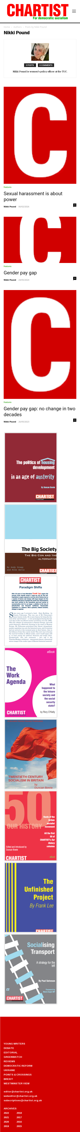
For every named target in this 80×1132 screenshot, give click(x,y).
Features (7, 187)
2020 (6, 1121)
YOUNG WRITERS (14, 1043)
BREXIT (8, 1079)
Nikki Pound (10, 206)
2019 (6, 1126)
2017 (19, 1117)
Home (7, 27)
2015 (19, 1126)
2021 (6, 1117)
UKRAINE (9, 1070)
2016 (19, 1121)
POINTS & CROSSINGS (18, 1074)
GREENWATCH (13, 1057)
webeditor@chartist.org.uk (20, 1096)
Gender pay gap (20, 272)
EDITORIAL (10, 1052)
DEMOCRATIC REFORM (18, 1065)
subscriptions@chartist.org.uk (23, 1100)
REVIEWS (9, 1061)
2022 (6, 1113)
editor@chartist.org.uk (18, 1091)
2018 (19, 1113)
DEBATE (9, 1048)
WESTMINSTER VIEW (16, 1083)
